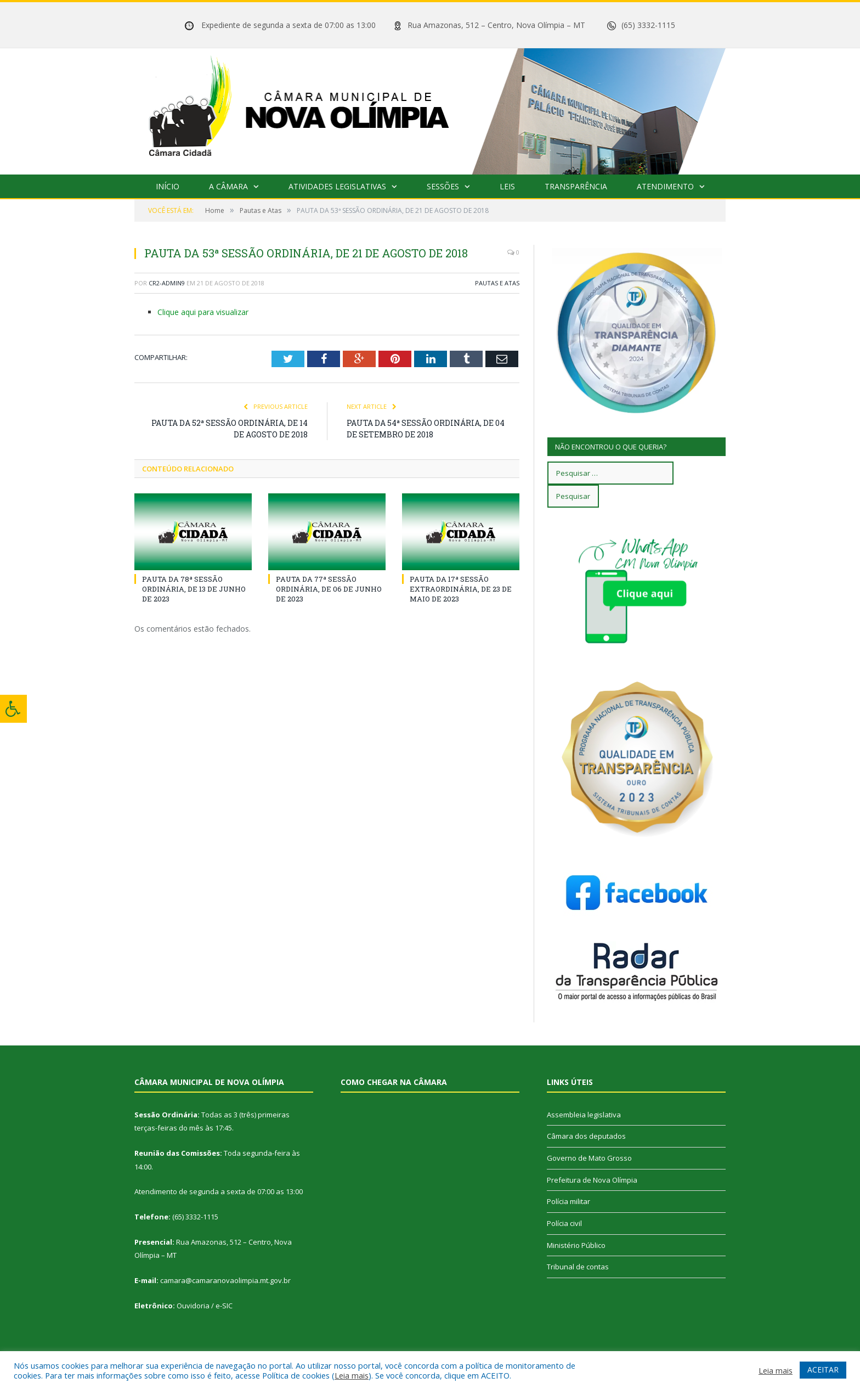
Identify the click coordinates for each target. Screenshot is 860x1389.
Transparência (576, 186)
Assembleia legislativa (584, 1115)
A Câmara (228, 186)
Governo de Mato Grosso (589, 1158)
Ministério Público (576, 1245)
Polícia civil (564, 1223)
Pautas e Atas (497, 283)
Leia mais (352, 1375)
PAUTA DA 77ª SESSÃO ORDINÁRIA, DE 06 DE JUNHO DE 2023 (329, 589)
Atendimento (665, 186)
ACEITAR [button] (823, 1369)
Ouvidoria (193, 1306)
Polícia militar (568, 1201)
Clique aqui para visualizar (202, 312)
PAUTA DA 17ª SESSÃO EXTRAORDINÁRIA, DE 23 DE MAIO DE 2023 (461, 589)
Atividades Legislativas (337, 186)
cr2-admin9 (167, 283)
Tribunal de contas (578, 1267)
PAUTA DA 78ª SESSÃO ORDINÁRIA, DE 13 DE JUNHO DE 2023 (194, 589)
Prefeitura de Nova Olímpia (592, 1180)
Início (167, 186)
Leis (507, 186)
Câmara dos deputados (586, 1136)
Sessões (443, 186)
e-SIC (224, 1306)
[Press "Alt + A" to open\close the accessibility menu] (13, 709)
